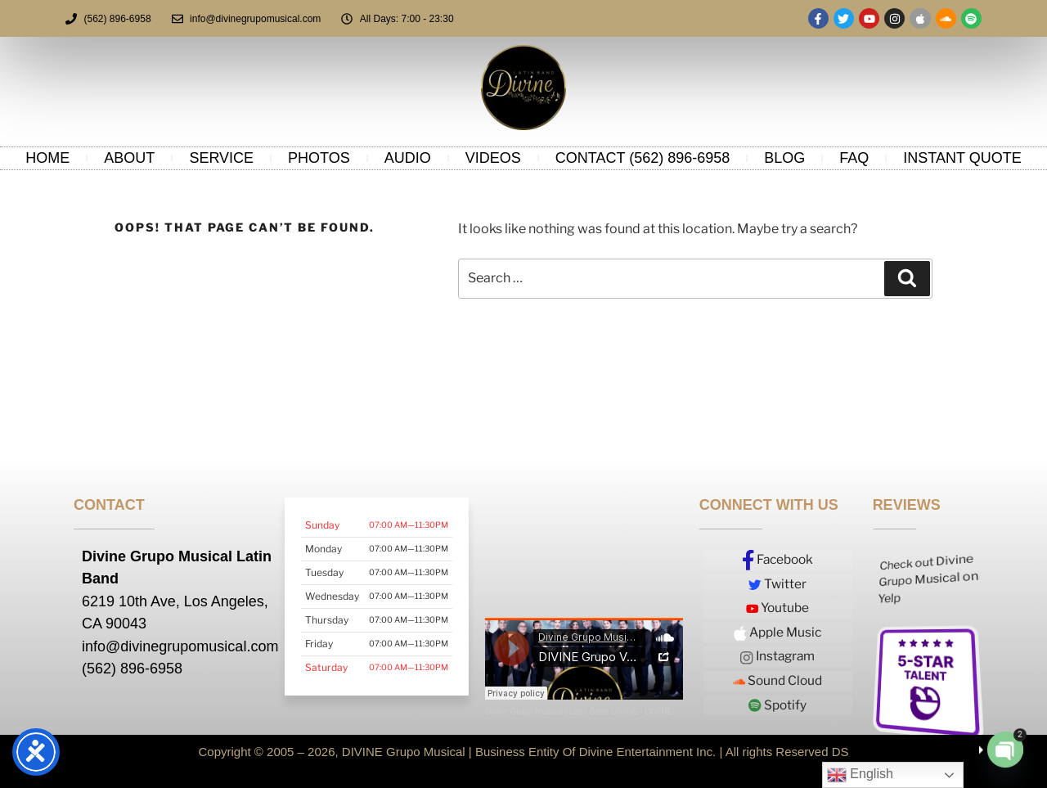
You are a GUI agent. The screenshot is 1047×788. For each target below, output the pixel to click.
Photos (319, 158)
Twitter (777, 584)
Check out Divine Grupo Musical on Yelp (928, 579)
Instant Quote (962, 158)
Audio (407, 158)
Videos (493, 158)
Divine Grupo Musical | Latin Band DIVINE (561, 711)
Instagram (778, 655)
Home (47, 158)
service (221, 158)
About (129, 158)
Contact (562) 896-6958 (642, 158)
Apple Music (778, 632)
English (860, 775)
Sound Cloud (778, 679)
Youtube (777, 607)
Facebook (777, 560)
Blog (784, 158)
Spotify (777, 702)
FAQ (854, 158)
